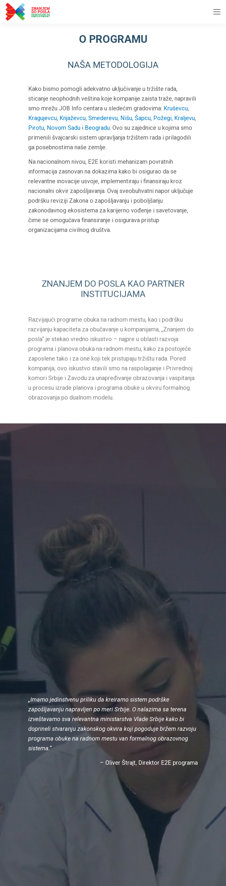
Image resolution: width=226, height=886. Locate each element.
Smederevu (103, 118)
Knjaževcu (72, 118)
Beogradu (97, 128)
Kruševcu (176, 108)
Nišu (126, 118)
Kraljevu (184, 118)
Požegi (162, 118)
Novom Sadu (63, 128)
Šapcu (143, 118)
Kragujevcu (42, 118)
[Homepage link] (28, 12)
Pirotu (36, 128)
